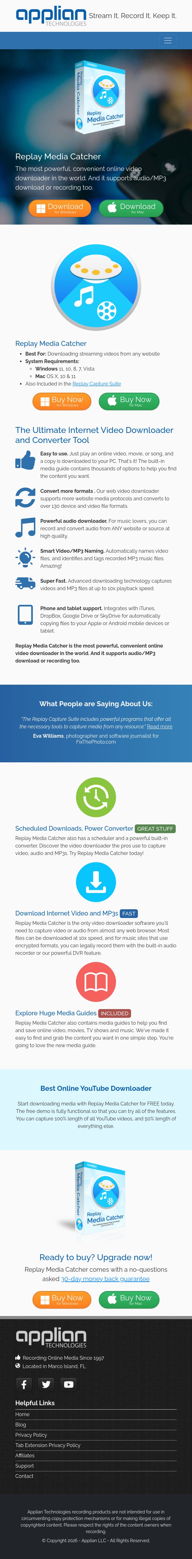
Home (22, 1414)
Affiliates (24, 1456)
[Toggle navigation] (168, 40)
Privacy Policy (31, 1435)
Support (24, 1466)
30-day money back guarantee (105, 1279)
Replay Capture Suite (97, 384)
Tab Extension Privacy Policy (47, 1445)
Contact (24, 1476)
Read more (159, 727)
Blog (20, 1425)
